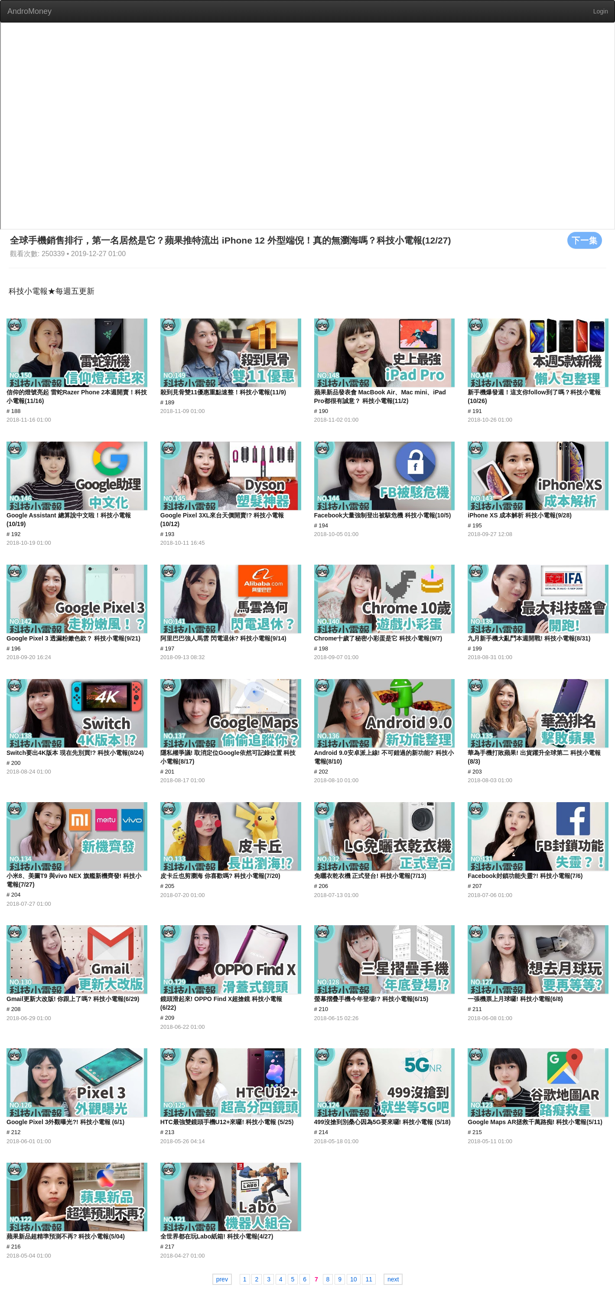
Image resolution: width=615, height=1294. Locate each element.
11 (368, 1279)
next (393, 1279)
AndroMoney (29, 11)
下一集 (585, 240)
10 (353, 1279)
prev (222, 1279)
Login (600, 11)
